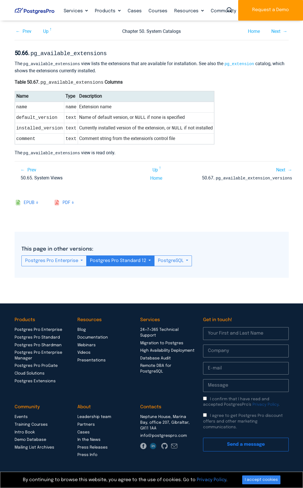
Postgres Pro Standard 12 (118, 259)
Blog (81, 328)
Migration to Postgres (161, 342)
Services (74, 11)
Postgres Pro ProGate (36, 364)
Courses (158, 11)
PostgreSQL (171, 259)
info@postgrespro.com (163, 434)
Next (275, 31)
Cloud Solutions (30, 372)
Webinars (86, 344)
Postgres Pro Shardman (38, 344)
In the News (89, 438)
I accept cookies (261, 480)
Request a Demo (270, 9)
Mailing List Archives (34, 446)
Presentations (91, 359)
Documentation (92, 336)
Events (21, 415)
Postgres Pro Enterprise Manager (38, 354)
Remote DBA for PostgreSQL (155, 367)
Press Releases (92, 446)
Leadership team (94, 415)
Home (254, 31)
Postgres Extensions (35, 380)
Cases (135, 11)
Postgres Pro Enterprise (52, 259)
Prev (27, 31)
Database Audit (155, 357)
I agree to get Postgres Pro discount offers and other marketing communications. (243, 419)
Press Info (87, 453)
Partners (86, 423)
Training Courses (31, 423)
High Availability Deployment (167, 349)
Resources (187, 11)
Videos (84, 351)
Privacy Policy (265, 403)
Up (46, 31)
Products (106, 11)
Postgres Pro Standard (37, 336)
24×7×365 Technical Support (159, 331)
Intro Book (25, 431)
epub (29, 201)
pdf (66, 201)
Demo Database (30, 438)
